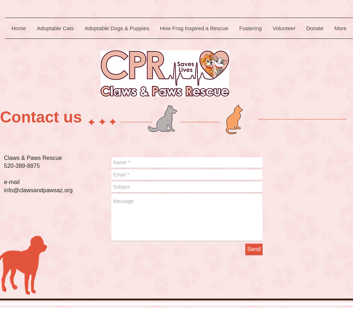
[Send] (254, 249)
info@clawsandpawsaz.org (38, 190)
